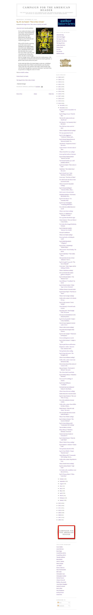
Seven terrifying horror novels (66, 338)
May (61, 490)
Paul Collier (59, 588)
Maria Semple (59, 563)
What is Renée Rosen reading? (66, 463)
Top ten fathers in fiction (65, 427)
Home (35, 94)
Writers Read (59, 47)
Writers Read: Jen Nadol (22, 76)
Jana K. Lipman (60, 561)
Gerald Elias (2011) (61, 555)
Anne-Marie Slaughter (61, 584)
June (61, 488)
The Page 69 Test (60, 39)
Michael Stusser (60, 578)
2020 (59, 89)
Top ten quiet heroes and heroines (67, 344)
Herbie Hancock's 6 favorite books (67, 393)
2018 (59, 93)
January (62, 500)
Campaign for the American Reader (46, 8)
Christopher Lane (60, 574)
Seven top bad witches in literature (67, 154)
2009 (59, 512)
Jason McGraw (60, 549)
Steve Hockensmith (61, 569)
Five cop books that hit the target (67, 217)
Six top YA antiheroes (64, 232)
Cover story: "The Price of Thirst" (67, 177)
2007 (59, 517)
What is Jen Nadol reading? (65, 234)
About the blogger (60, 37)
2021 (59, 86)
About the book (20, 28)
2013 (59, 503)
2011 (59, 508)
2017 (59, 96)
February (62, 498)
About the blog (60, 34)
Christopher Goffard (61, 576)
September (62, 481)
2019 (59, 91)
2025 (59, 77)
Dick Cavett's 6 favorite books (66, 192)
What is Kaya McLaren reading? (67, 391)
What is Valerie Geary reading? (66, 442)
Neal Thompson (60, 590)
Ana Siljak (58, 565)
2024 (59, 79)
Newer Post (19, 94)
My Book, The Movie (61, 41)
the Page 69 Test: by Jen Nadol (34, 24)
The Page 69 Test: (26, 80)
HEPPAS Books (60, 53)
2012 (59, 505)
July (61, 486)
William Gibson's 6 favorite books (67, 289)
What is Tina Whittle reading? (66, 416)
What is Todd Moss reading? (66, 270)
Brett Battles (59, 559)
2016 (59, 98)
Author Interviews (60, 45)
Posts (59, 602)
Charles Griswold (60, 580)
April (61, 493)
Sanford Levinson (60, 586)
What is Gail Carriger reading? (66, 295)
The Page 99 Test (60, 43)
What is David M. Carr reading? (67, 152)
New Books (59, 51)
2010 (59, 510)
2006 (59, 519)
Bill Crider (59, 571)
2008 (59, 515)
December (62, 105)
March (61, 495)
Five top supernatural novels (66, 133)
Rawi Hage (59, 551)
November (62, 107)
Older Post (51, 94)
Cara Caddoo (59, 547)
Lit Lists (58, 49)
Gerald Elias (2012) (61, 553)
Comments (61, 605)
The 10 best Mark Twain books (66, 372)
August (61, 483)
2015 (59, 101)
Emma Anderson (60, 567)
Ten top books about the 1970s (66, 448)
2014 (59, 103)
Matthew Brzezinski (61, 582)
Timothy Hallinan (60, 557)
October (62, 479)
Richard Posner (60, 592)
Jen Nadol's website (23, 72)
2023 (59, 82)
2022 (59, 84)
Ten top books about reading (66, 351)
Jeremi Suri (59, 594)
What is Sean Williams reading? (67, 357)
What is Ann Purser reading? (66, 211)
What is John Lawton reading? (66, 327)
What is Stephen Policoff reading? (67, 130)
